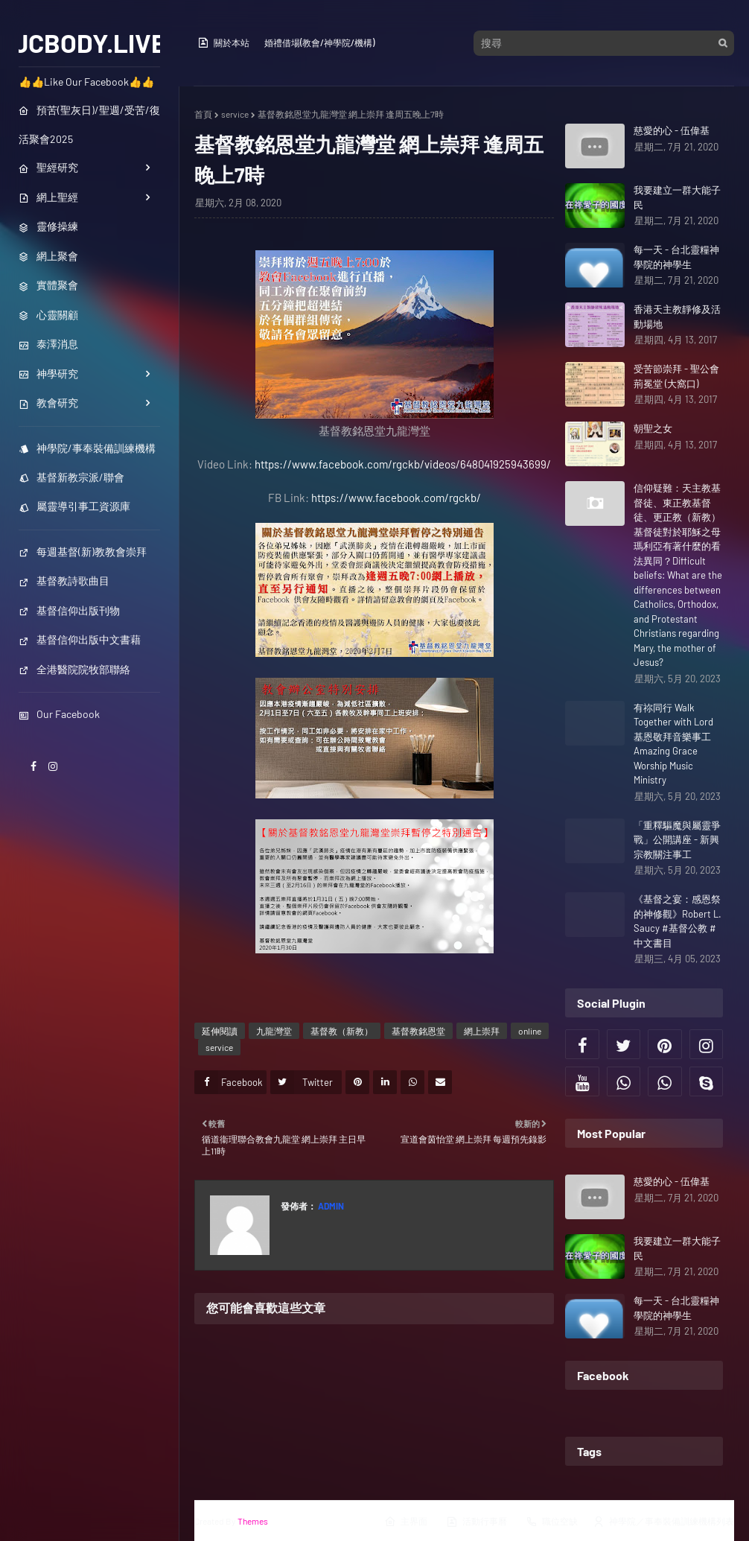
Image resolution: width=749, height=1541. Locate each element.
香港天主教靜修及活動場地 (677, 316)
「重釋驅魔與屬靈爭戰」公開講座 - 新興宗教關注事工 (677, 839)
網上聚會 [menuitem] (48, 256)
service (235, 114)
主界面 (405, 1522)
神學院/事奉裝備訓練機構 (87, 448)
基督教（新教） (341, 1031)
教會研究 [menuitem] (48, 402)
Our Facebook (59, 714)
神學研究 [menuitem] (48, 373)
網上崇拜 (482, 1031)
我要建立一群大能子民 (677, 197)
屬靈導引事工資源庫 (74, 506)
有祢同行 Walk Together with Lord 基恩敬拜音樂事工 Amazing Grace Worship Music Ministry (673, 744)
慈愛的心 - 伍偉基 (672, 130)
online (529, 1031)
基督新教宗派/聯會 (71, 477)
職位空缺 (552, 1522)
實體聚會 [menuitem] (48, 285)
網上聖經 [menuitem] (48, 197)
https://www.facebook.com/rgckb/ (396, 497)
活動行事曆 (476, 1522)
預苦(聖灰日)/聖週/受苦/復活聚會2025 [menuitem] (89, 124)
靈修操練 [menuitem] (48, 226)
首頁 (203, 114)
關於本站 (223, 42)
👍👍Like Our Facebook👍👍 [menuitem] (86, 81)
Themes (253, 1521)
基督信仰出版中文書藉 (80, 639)
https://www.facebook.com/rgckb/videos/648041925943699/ (403, 464)
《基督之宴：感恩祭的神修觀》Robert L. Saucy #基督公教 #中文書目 (677, 921)
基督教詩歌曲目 (64, 580)
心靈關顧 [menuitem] (48, 314)
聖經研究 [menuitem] (48, 167)
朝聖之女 (653, 428)
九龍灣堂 (274, 1031)
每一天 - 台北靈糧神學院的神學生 (676, 257)
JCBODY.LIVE (89, 42)
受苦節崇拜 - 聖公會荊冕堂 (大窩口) (676, 376)
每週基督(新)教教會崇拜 (83, 551)
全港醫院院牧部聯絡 (74, 669)
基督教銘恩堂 (418, 1031)
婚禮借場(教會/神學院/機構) (319, 42)
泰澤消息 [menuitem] (48, 343)
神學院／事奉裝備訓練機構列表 (663, 1522)
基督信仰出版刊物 (69, 610)
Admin (330, 1206)
